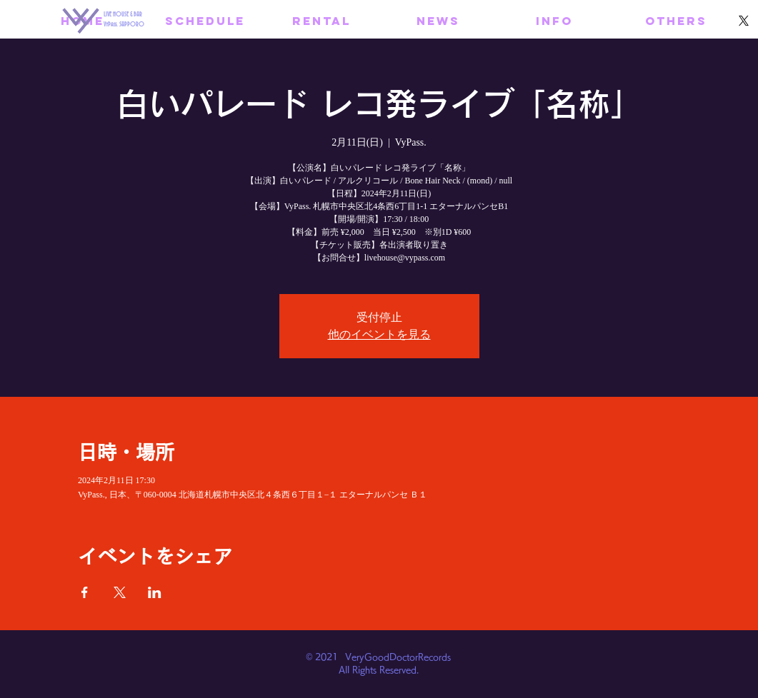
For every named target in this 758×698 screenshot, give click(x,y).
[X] (744, 21)
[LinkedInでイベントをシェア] (154, 592)
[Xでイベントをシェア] (119, 592)
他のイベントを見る (379, 334)
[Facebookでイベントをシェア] (84, 592)
